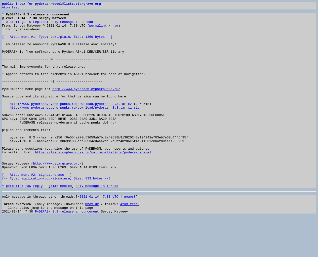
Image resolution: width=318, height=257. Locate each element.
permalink (98, 30)
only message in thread (97, 222)
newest (130, 233)
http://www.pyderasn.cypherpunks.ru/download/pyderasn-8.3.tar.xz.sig (75, 128)
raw (115, 30)
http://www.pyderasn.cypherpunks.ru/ (86, 106)
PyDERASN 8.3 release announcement (67, 251)
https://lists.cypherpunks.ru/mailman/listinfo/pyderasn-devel (93, 182)
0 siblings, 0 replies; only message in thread (49, 25)
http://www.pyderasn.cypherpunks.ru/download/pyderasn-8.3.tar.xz (71, 124)
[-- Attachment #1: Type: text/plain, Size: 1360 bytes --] (57, 43)
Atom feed (10, 8)
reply (38, 222)
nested (66, 222)
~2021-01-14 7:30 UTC (98, 233)
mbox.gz (92, 242)
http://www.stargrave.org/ (57, 195)
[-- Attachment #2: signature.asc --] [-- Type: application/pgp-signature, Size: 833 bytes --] (56, 211)
